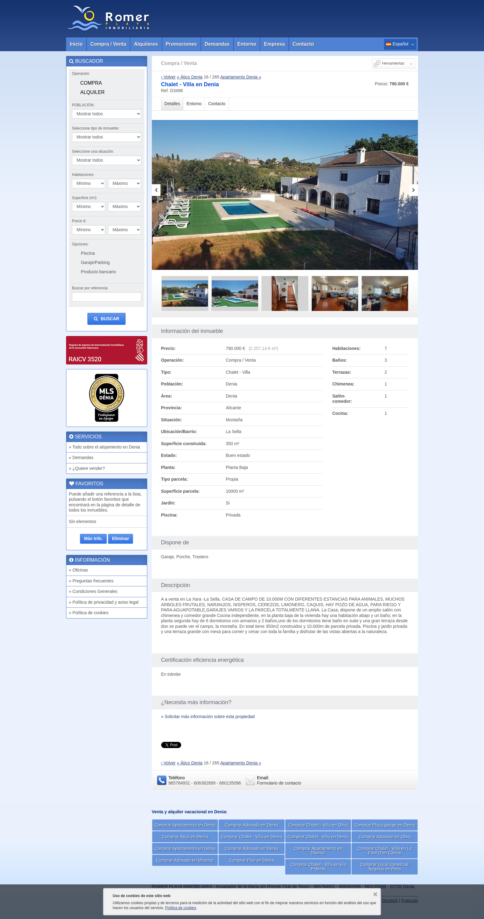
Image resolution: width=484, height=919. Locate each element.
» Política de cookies (88, 612)
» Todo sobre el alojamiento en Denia (104, 447)
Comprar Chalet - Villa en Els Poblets (318, 866)
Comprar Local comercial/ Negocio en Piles (384, 866)
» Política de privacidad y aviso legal (104, 602)
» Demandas (81, 457)
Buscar (106, 318)
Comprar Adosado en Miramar (185, 860)
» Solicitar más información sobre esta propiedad (208, 716)
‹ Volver (168, 76)
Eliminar (120, 538)
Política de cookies (180, 908)
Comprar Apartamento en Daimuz (318, 850)
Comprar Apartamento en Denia (184, 825)
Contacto (303, 44)
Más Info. (93, 538)
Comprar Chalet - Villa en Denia (251, 836)
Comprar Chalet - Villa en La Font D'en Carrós (384, 850)
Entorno (246, 44)
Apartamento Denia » (240, 76)
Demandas (217, 44)
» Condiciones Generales (93, 591)
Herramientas (393, 63)
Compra (91, 83)
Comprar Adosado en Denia (251, 825)
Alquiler (92, 92)
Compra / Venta (108, 44)
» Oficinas (78, 570)
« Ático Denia (189, 76)
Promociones (181, 44)
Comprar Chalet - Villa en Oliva (318, 825)
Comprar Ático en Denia (185, 836)
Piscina (88, 253)
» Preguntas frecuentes (91, 580)
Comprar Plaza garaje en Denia (384, 825)
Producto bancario (98, 271)
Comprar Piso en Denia (251, 860)
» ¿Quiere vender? (87, 468)
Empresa (274, 44)
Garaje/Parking (95, 262)
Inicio (76, 44)
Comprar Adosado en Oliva (385, 836)
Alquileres (146, 44)
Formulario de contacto (279, 783)
